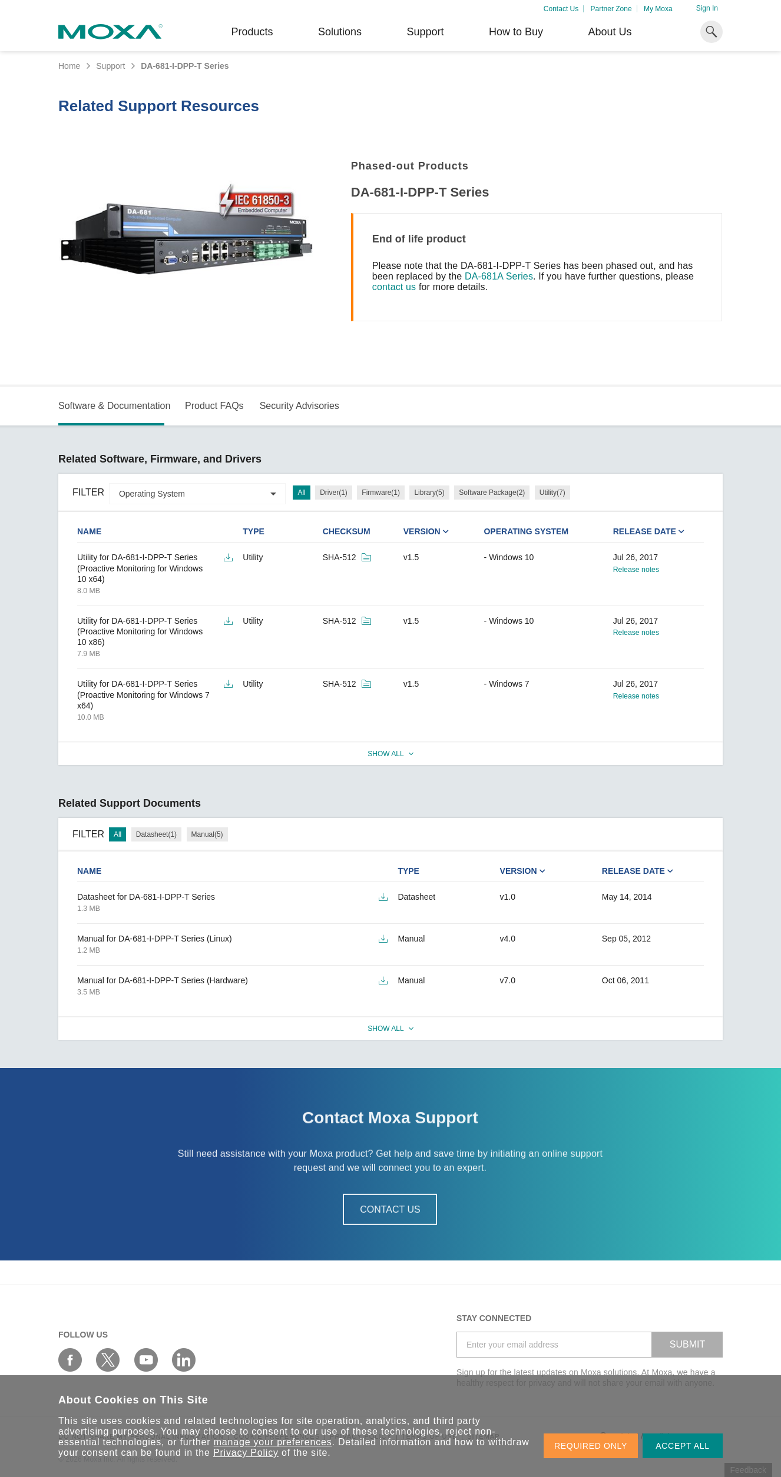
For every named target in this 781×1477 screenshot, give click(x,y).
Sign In (707, 8)
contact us (394, 287)
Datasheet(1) (156, 834)
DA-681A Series (499, 276)
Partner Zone (611, 8)
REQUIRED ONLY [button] (590, 1446)
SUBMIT (687, 1344)
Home (69, 66)
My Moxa (658, 8)
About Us (609, 32)
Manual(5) (207, 834)
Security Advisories (299, 406)
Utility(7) (552, 492)
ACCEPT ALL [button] (683, 1446)
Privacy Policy (246, 1453)
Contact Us (561, 8)
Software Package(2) (492, 492)
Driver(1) (334, 492)
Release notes (636, 569)
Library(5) (429, 492)
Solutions (340, 32)
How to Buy (516, 32)
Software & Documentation (114, 406)
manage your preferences (273, 1442)
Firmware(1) (381, 492)
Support (425, 32)
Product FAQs (214, 406)
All (301, 492)
